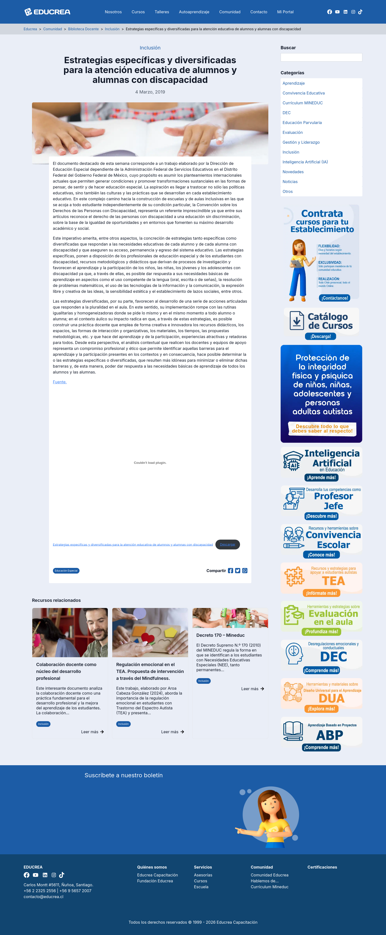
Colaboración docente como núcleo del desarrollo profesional (66, 671)
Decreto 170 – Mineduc (220, 635)
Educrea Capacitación (157, 875)
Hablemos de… (265, 880)
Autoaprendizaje (194, 11)
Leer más (92, 731)
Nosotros (113, 11)
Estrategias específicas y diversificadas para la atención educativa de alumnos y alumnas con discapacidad (133, 544)
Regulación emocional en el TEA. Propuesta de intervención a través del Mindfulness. (150, 671)
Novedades (293, 171)
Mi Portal (285, 11)
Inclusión (43, 723)
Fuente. (60, 381)
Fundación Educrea (155, 880)
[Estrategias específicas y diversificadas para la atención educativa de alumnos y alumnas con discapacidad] (150, 462)
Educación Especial (66, 570)
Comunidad (230, 11)
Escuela (201, 886)
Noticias (290, 181)
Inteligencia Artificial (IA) (305, 161)
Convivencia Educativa (304, 93)
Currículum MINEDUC (303, 102)
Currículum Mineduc (270, 886)
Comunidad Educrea (270, 875)
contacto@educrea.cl (43, 896)
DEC (287, 112)
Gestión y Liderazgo (301, 142)
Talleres (162, 11)
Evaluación (293, 132)
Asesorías (203, 875)
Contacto (258, 11)
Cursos (138, 11)
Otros (288, 191)
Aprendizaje (294, 83)
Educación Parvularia (302, 122)
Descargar (228, 544)
